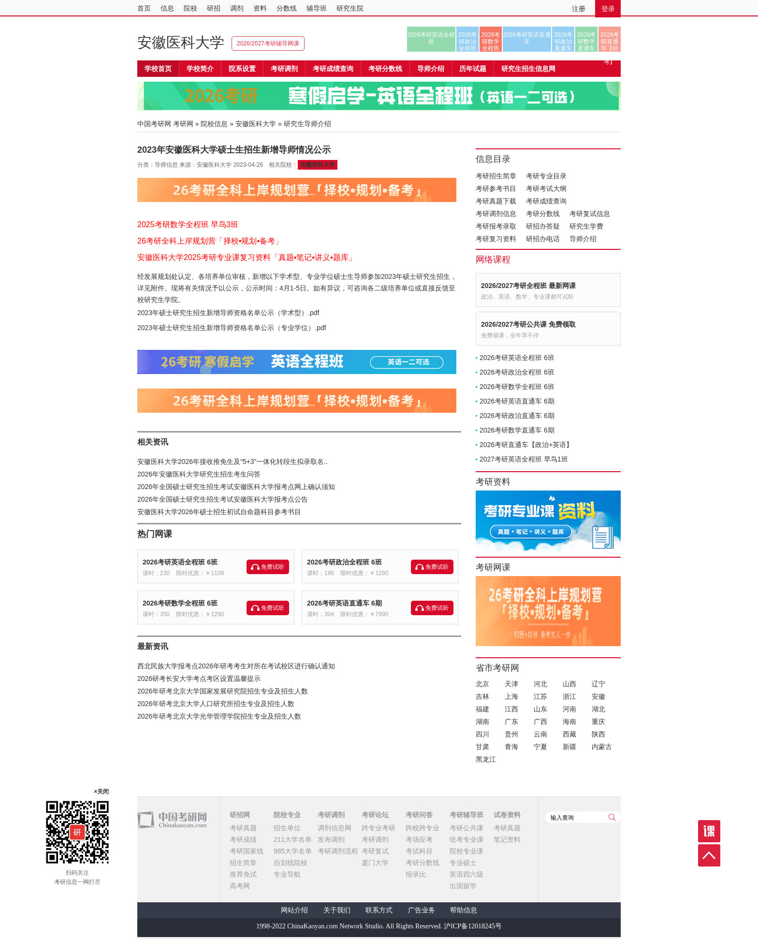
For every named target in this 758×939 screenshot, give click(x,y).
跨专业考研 (378, 828)
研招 (213, 8)
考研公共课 (466, 828)
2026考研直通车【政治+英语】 (526, 444)
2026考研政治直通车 (563, 41)
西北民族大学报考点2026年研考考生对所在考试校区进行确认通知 (236, 666)
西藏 (569, 734)
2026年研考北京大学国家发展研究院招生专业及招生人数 (222, 691)
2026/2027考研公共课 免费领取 (528, 324)
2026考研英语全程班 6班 (180, 562)
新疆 (569, 747)
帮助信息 (463, 910)
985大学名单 (293, 851)
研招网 (240, 815)
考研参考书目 (496, 188)
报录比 (416, 874)
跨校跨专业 (422, 828)
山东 (540, 709)
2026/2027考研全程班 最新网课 (528, 285)
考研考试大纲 (546, 188)
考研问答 (419, 815)
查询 (612, 817)
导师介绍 (430, 68)
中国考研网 (171, 820)
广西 (540, 721)
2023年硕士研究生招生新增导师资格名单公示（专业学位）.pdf (231, 328)
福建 (482, 709)
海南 (569, 721)
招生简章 (243, 863)
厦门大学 (375, 863)
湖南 (482, 721)
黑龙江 (486, 759)
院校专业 (287, 815)
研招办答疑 (543, 226)
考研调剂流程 (338, 851)
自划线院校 (290, 863)
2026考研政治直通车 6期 (517, 415)
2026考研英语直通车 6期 (344, 603)
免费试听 (272, 566)
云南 (540, 734)
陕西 (598, 734)
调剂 (237, 8)
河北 (540, 684)
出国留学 (463, 886)
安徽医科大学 (180, 42)
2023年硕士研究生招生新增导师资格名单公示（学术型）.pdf (228, 313)
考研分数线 (543, 213)
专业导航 (287, 874)
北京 (482, 684)
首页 (144, 8)
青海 (511, 747)
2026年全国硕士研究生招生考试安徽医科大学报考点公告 (222, 499)
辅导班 (316, 8)
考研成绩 (243, 839)
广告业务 (421, 910)
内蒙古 (602, 747)
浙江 (569, 696)
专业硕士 (463, 863)
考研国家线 (246, 851)
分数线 (287, 8)
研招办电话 (543, 239)
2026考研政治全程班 (467, 41)
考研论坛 (375, 815)
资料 (260, 8)
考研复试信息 (589, 213)
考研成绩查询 (546, 201)
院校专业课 (466, 851)
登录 (608, 9)
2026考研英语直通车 (527, 38)
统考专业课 (466, 839)
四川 (482, 734)
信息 (167, 8)
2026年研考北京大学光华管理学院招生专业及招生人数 (219, 716)
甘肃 (482, 747)
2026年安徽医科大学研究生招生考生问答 (199, 474)
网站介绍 (294, 910)
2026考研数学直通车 (586, 41)
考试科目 (419, 851)
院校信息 (214, 124)
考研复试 (375, 851)
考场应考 (419, 839)
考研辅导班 (466, 815)
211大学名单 (293, 839)
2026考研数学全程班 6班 (180, 603)
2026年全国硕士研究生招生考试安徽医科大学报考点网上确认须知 (236, 487)
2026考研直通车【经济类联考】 (609, 41)
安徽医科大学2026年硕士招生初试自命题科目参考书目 (219, 512)
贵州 (511, 734)
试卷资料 (507, 815)
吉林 (482, 696)
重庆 (598, 721)
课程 (709, 831)
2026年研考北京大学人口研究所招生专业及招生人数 (215, 704)
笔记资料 (507, 839)
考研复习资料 (496, 239)
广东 (511, 721)
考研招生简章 (496, 176)
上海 (511, 696)
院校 (190, 8)
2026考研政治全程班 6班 (344, 562)
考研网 (183, 124)
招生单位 (287, 828)
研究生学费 (586, 226)
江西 (511, 709)
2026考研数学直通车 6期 (517, 430)
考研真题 (243, 828)
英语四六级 (466, 874)
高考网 (240, 886)
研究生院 (350, 8)
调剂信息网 (334, 828)
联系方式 (379, 910)
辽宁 (598, 684)
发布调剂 (331, 839)
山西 (569, 684)
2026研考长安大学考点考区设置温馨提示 (199, 678)
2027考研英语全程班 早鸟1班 (524, 459)
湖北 (598, 709)
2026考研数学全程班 (490, 41)
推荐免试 (243, 874)
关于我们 (336, 910)
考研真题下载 (496, 201)
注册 (578, 9)
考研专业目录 (546, 176)
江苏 (540, 696)
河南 (569, 709)
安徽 (598, 696)
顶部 (709, 855)
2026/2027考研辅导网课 (268, 43)
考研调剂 (284, 68)
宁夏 (540, 747)
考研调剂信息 (496, 213)
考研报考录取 (496, 226)
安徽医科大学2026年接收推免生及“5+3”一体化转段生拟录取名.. (232, 461)
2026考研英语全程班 (431, 38)
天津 (511, 684)
